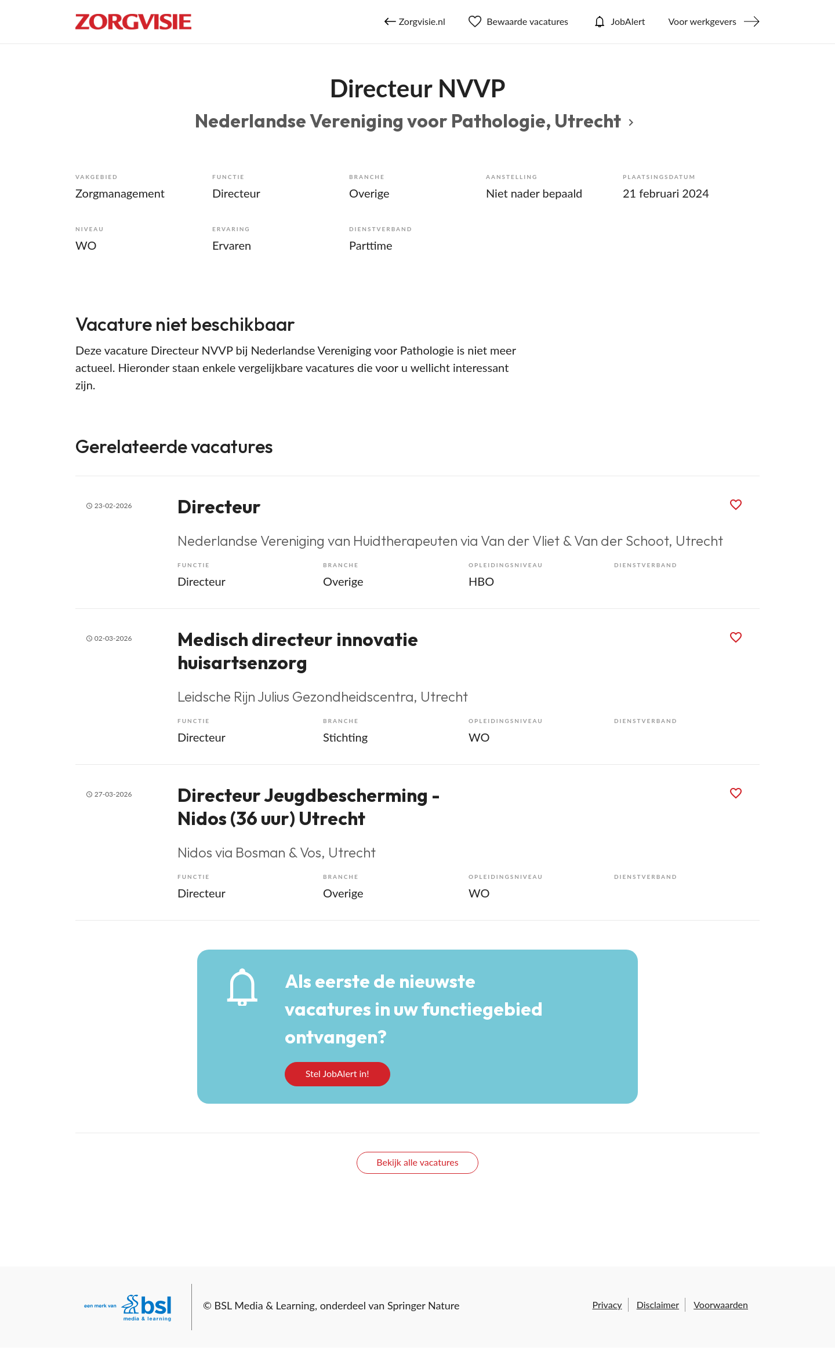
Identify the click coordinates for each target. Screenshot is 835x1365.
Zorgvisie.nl (414, 21)
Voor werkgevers (702, 21)
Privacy (607, 1304)
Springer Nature (423, 1305)
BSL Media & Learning (265, 1305)
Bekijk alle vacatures (417, 1161)
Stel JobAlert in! (337, 1073)
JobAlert (618, 21)
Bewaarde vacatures (518, 21)
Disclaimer (658, 1304)
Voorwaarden (721, 1304)
